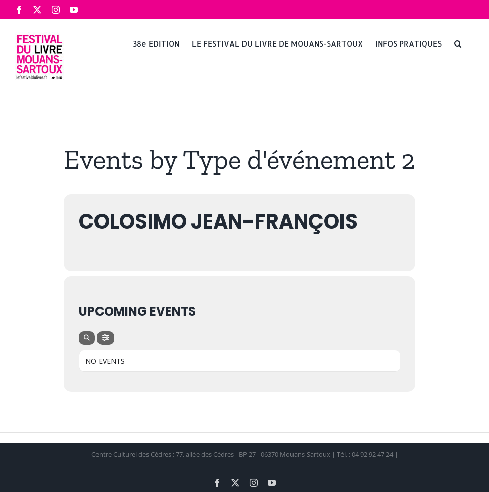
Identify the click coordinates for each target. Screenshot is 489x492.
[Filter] (105, 338)
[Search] (87, 338)
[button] (457, 43)
